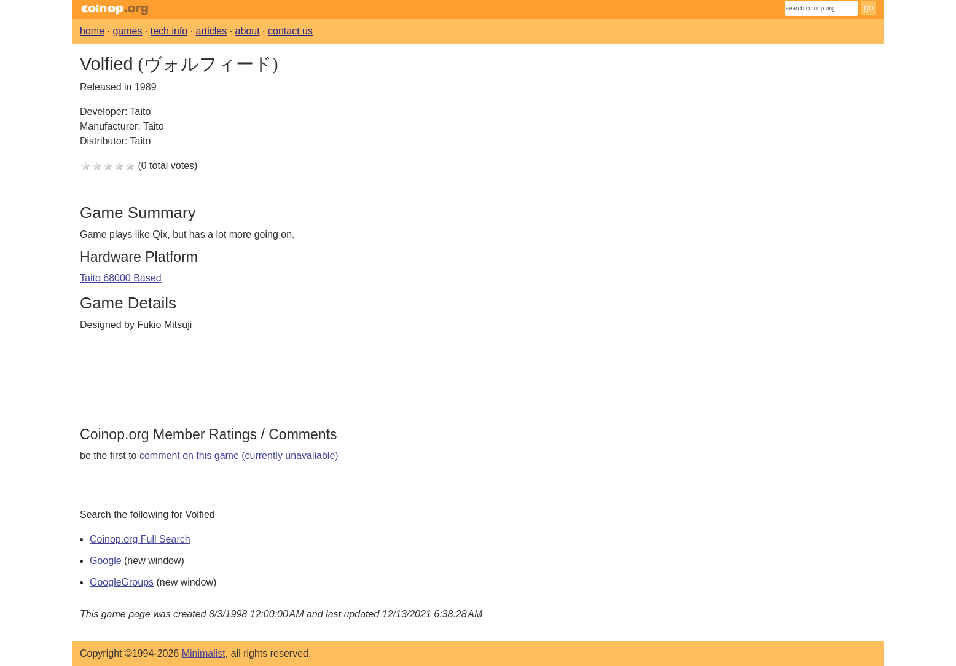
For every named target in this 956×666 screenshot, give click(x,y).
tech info (169, 31)
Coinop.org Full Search (140, 539)
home (92, 31)
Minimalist (203, 653)
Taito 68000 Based (121, 278)
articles (211, 31)
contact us (290, 31)
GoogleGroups (122, 582)
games (127, 31)
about (247, 31)
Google (106, 560)
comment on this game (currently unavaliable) (239, 455)
